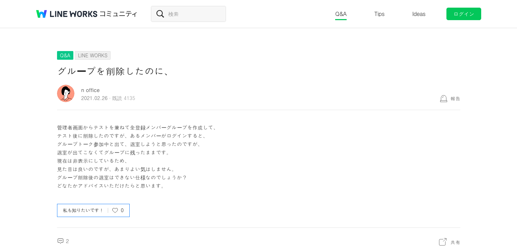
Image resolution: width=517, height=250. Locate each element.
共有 (455, 242)
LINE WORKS (92, 55)
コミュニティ (118, 14)
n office (90, 89)
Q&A (341, 14)
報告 (455, 98)
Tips (379, 14)
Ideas (419, 14)
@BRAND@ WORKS (66, 14)
